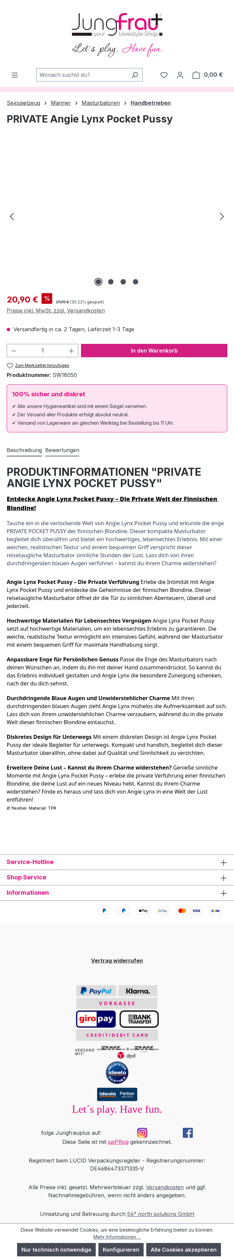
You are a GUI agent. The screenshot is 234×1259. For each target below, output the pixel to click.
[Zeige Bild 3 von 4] (123, 281)
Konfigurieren (121, 1249)
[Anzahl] (42, 350)
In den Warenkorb (154, 350)
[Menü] (15, 74)
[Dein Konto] (180, 74)
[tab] (24, 450)
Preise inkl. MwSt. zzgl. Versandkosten (56, 310)
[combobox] (81, 74)
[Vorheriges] (12, 216)
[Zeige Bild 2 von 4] (110, 281)
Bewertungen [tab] (62, 450)
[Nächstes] (222, 216)
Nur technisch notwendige (56, 1249)
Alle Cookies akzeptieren (184, 1249)
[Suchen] (135, 74)
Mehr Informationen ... (117, 1237)
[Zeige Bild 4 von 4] (135, 281)
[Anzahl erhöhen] (72, 350)
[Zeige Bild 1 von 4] (98, 281)
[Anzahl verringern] (14, 350)
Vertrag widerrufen (117, 960)
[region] (117, 216)
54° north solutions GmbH (160, 1214)
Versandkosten (165, 1187)
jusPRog (118, 1141)
